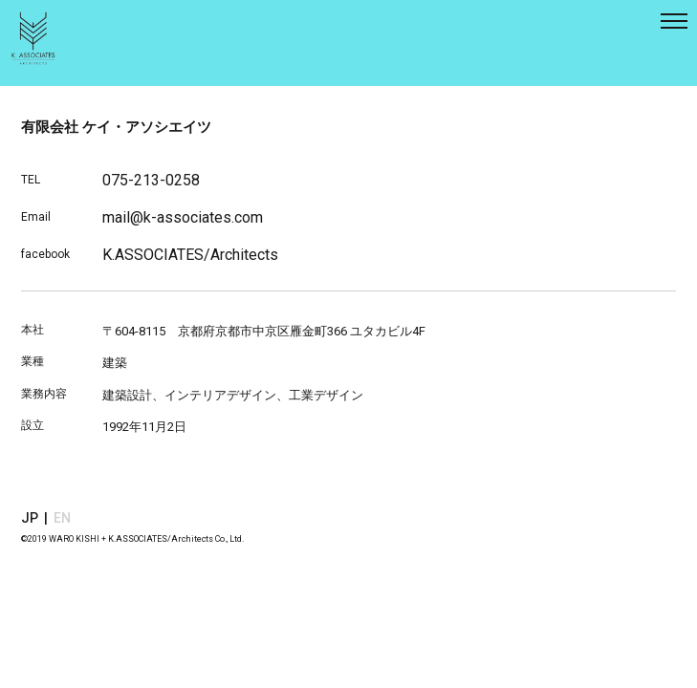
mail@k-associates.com (182, 217)
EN (62, 518)
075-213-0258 (151, 180)
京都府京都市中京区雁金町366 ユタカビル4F (301, 331)
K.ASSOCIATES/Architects (190, 255)
